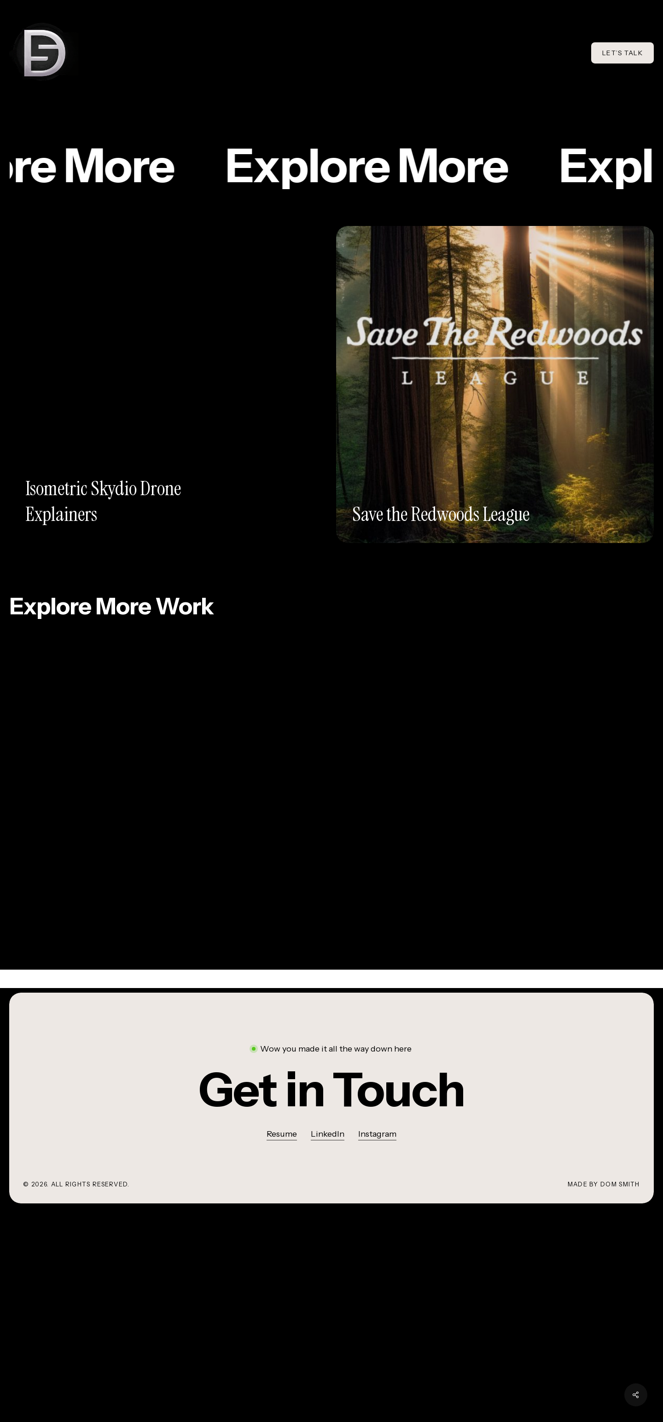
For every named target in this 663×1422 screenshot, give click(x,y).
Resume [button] (282, 1134)
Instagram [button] (377, 1134)
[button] (331, 1090)
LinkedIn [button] (327, 1134)
